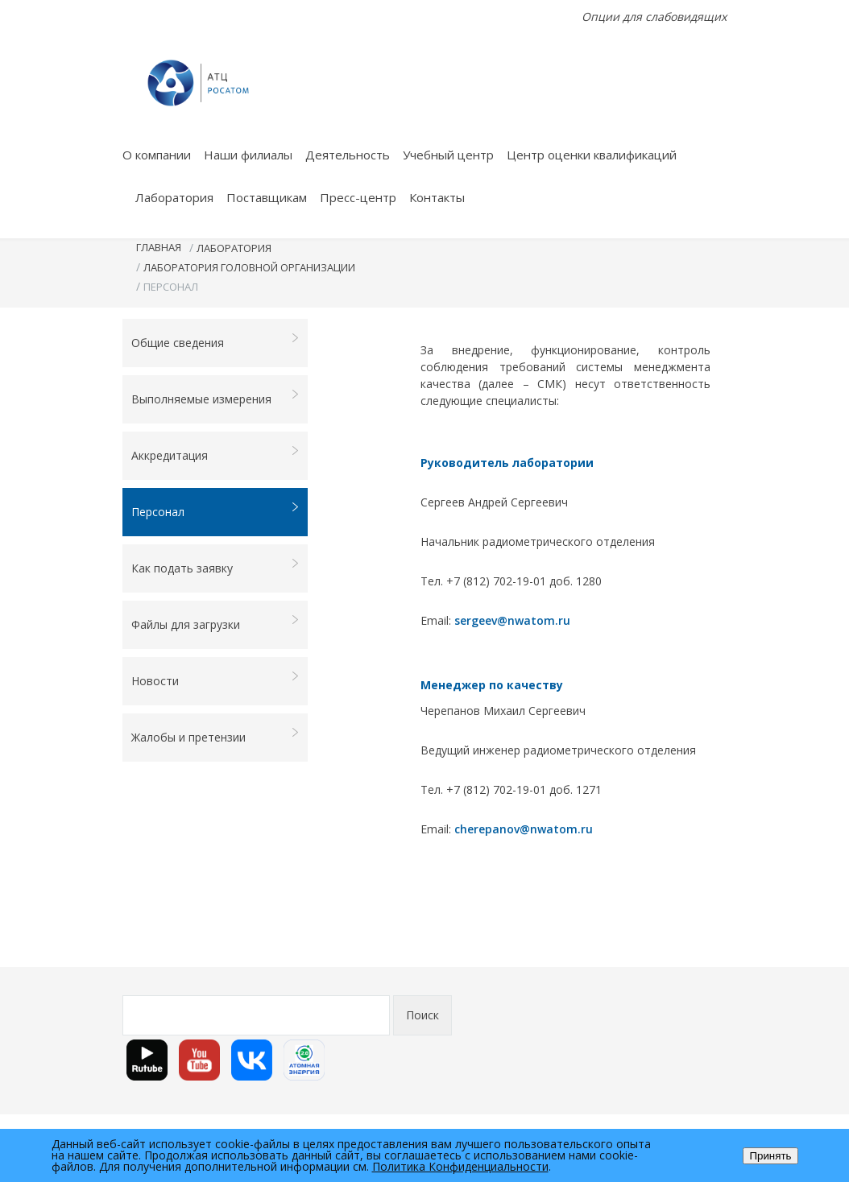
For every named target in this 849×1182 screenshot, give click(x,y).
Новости (215, 680)
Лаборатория (174, 197)
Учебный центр (448, 155)
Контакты (437, 197)
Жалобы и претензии (215, 736)
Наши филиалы (248, 155)
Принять (770, 1156)
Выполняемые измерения (215, 398)
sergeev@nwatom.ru (512, 620)
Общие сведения (215, 341)
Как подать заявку (215, 567)
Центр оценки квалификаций (592, 155)
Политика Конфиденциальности (460, 1166)
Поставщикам (266, 197)
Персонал (215, 510)
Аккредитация (215, 454)
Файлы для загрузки (215, 623)
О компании (156, 155)
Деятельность (347, 155)
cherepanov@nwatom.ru (523, 829)
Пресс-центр (358, 197)
